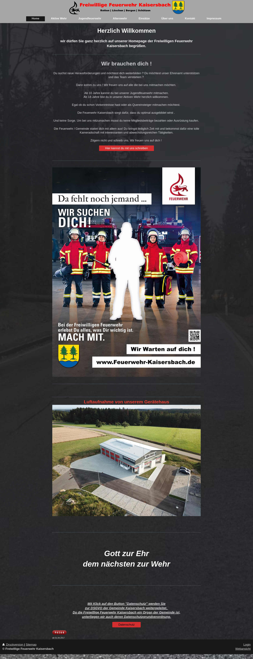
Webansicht (243, 648)
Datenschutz (126, 624)
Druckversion (13, 644)
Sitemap (31, 644)
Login (247, 644)
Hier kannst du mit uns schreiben (126, 148)
